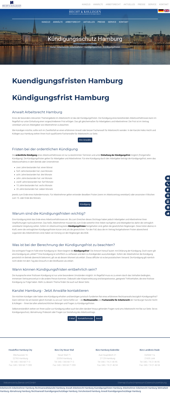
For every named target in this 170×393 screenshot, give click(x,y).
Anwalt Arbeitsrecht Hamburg (79, 388)
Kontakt (123, 22)
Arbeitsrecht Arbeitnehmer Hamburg (17, 388)
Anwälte (58, 22)
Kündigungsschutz (93, 47)
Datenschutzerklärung (156, 382)
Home (53, 47)
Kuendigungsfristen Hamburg (108, 388)
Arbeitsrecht (73, 22)
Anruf (98, 318)
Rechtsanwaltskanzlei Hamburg (50, 388)
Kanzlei (46, 22)
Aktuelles (89, 22)
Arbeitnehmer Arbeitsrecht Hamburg (140, 388)
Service (112, 22)
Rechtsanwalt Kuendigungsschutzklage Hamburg (54, 391)
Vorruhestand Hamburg (89, 391)
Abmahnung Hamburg (20, 391)
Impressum (139, 382)
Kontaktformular (85, 318)
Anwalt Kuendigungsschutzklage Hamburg (121, 391)
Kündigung (85, 204)
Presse (101, 22)
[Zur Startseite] (85, 13)
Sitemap (121, 382)
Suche (130, 382)
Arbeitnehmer (76, 47)
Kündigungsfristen (111, 47)
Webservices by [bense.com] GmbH (20, 382)
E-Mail (72, 318)
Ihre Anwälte (85, 140)
